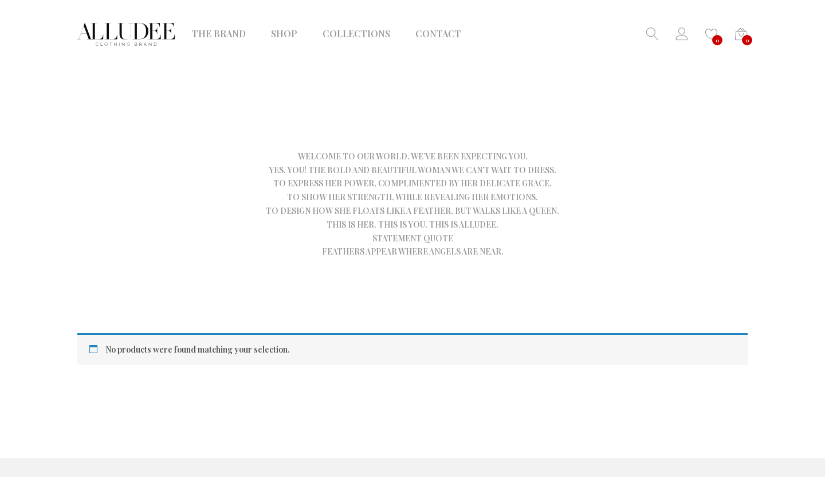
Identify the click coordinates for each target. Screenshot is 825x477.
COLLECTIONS (356, 33)
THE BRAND (219, 33)
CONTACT (438, 33)
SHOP (284, 33)
